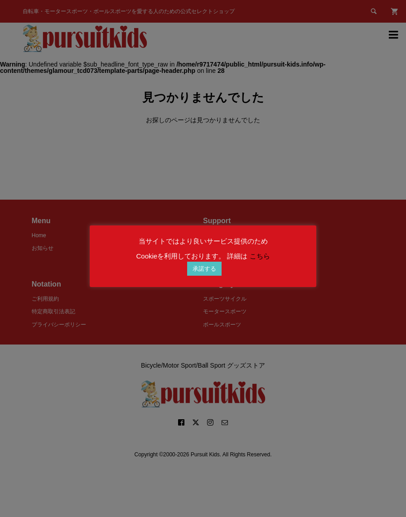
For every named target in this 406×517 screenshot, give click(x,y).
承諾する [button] (204, 268)
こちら (260, 256)
